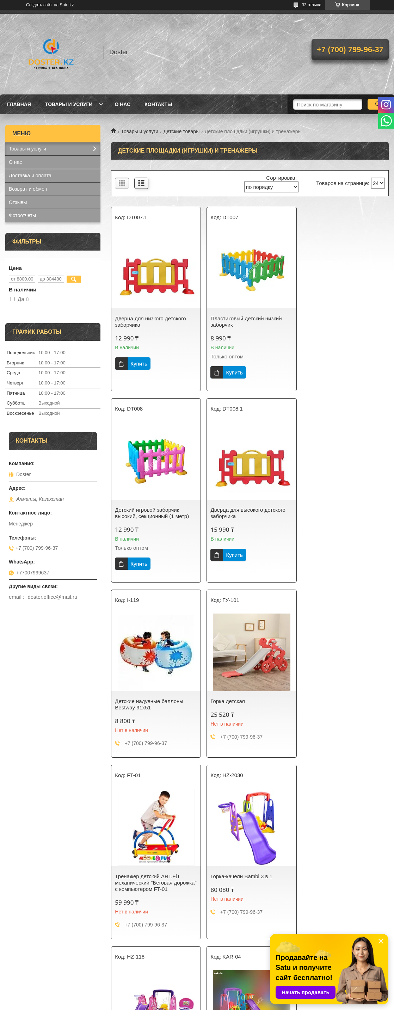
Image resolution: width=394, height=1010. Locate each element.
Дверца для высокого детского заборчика (152, 513)
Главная (19, 104)
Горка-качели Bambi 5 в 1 (146, 874)
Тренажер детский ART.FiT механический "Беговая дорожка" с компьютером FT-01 (153, 698)
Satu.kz (227, 996)
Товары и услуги (69, 104)
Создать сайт (39, 4)
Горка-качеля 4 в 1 (326, 692)
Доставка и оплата (30, 175)
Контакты (158, 104)
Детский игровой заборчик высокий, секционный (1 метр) (341, 321)
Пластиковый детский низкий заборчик (245, 321)
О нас (122, 104)
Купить (138, 364)
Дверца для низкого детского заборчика (150, 321)
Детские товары (182, 131)
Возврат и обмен (28, 189)
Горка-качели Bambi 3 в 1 (240, 692)
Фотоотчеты (22, 215)
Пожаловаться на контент (205, 1003)
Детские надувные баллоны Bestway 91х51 (243, 513)
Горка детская (321, 510)
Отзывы (18, 202)
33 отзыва (311, 4)
